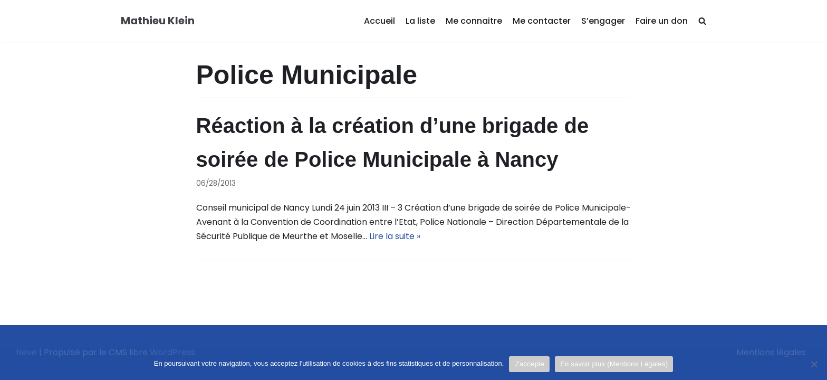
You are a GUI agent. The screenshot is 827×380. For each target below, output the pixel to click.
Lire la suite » (394, 236)
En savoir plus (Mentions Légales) (614, 364)
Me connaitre (474, 21)
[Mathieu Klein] (158, 21)
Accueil (379, 21)
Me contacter (542, 21)
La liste (420, 21)
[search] (702, 21)
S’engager (603, 21)
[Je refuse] (814, 364)
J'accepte (529, 364)
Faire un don (662, 21)
